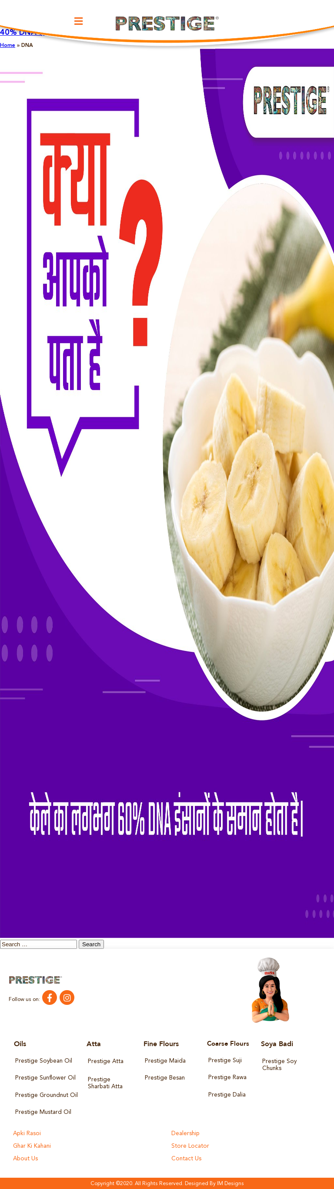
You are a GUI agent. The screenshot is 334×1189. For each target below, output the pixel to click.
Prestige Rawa (227, 1077)
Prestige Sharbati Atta (105, 1083)
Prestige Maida (165, 1061)
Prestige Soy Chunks (279, 1065)
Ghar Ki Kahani (32, 1146)
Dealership (185, 1133)
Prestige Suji (224, 1060)
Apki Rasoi (26, 1133)
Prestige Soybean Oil (43, 1061)
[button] (78, 21)
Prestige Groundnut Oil (46, 1095)
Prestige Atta (105, 1061)
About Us (25, 1158)
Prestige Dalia (226, 1094)
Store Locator (189, 1146)
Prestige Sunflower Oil (45, 1078)
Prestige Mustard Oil (42, 1112)
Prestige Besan (164, 1078)
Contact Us (185, 1158)
